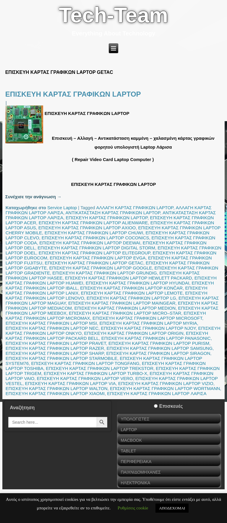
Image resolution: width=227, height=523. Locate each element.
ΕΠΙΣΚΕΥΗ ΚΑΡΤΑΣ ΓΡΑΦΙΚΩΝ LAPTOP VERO (85, 378)
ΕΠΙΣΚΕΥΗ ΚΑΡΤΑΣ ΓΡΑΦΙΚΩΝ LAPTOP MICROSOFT (147, 318)
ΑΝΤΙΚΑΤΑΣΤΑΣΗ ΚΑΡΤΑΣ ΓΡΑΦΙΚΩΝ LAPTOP (113, 212)
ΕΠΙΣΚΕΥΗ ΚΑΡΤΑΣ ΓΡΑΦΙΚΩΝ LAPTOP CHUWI (94, 232)
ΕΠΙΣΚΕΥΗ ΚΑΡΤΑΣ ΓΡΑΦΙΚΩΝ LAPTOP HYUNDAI (137, 282)
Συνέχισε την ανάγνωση (33, 196)
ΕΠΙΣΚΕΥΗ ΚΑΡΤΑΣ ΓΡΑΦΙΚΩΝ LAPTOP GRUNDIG (104, 272)
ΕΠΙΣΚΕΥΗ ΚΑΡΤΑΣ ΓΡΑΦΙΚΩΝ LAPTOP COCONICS (95, 237)
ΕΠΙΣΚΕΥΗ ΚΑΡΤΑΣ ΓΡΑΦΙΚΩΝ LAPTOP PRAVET (56, 343)
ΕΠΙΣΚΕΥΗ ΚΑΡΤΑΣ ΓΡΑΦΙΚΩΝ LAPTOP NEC (52, 328)
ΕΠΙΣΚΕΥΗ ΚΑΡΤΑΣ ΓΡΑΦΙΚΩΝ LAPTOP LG (131, 298)
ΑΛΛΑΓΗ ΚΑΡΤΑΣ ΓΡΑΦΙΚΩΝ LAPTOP (135, 207)
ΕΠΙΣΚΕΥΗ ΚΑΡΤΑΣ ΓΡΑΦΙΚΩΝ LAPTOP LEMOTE (132, 292)
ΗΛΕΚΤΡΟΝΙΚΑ (135, 482)
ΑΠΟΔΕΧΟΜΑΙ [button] (172, 508)
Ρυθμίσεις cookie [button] (133, 508)
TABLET (128, 451)
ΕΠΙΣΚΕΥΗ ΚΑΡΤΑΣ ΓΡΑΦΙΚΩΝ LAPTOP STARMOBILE (61, 358)
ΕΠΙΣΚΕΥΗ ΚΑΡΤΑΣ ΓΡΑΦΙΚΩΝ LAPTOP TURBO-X (95, 373)
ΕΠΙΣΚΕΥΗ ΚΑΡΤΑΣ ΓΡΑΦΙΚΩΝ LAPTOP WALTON (57, 388)
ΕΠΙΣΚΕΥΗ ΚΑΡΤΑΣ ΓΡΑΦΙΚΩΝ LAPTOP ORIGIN (134, 333)
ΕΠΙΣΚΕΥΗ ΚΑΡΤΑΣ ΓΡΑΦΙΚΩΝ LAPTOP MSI (51, 323)
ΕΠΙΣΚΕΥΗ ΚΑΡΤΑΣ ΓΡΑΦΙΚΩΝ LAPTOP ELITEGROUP (94, 252)
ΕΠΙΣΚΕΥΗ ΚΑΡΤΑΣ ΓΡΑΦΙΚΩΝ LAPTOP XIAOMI (55, 393)
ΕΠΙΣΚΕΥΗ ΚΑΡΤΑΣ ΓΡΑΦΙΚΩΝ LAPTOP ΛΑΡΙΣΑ (156, 393)
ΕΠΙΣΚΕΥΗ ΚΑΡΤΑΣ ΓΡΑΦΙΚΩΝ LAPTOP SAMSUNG (160, 348)
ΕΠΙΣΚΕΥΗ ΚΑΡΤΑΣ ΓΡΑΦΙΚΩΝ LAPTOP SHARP (55, 353)
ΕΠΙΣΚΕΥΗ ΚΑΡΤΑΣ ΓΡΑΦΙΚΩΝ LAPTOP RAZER (55, 348)
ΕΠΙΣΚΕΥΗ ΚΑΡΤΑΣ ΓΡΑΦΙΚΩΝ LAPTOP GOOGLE (100, 267)
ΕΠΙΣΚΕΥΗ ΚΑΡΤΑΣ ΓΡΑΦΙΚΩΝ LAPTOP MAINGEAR (122, 303)
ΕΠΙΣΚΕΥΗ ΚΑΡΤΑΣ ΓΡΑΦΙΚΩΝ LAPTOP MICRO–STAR (125, 313)
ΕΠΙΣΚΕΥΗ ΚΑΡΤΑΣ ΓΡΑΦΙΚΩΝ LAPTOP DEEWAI (89, 242)
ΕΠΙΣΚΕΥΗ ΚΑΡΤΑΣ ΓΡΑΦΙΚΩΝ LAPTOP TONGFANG (85, 363)
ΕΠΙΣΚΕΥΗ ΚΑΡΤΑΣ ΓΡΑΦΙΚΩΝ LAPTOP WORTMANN (165, 388)
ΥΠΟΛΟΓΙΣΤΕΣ (135, 419)
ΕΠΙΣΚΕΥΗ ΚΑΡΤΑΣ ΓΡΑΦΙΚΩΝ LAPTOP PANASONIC (156, 338)
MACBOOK (131, 440)
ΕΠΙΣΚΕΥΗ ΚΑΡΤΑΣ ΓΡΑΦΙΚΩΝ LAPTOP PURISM (158, 343)
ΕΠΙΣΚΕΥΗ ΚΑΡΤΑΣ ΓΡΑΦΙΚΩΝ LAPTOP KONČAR (131, 287)
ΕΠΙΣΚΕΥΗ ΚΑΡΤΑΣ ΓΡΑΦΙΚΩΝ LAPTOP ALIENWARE (93, 222)
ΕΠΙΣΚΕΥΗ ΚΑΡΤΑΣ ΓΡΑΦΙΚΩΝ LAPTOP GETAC (94, 262)
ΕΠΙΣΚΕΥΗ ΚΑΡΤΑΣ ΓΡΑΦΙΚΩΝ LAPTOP (73, 94)
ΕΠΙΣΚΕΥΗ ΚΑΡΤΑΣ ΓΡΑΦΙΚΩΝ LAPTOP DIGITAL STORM (96, 247)
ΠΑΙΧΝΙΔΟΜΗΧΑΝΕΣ (140, 472)
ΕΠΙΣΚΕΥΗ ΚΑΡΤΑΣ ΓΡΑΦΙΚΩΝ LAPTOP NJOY (148, 328)
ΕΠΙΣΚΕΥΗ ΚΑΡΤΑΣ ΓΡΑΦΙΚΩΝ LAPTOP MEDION (125, 308)
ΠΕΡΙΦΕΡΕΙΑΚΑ (136, 461)
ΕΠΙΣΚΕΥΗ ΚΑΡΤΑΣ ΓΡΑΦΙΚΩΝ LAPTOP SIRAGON (158, 353)
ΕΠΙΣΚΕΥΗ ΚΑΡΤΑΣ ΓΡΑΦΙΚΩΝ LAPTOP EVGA (97, 257)
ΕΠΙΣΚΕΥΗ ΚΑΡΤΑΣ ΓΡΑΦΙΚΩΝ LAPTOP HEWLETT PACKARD (128, 277)
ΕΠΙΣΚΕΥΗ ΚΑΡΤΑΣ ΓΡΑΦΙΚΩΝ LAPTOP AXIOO (87, 227)
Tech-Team (113, 15)
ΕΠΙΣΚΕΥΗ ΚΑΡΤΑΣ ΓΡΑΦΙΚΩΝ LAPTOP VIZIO (165, 383)
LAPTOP (129, 429)
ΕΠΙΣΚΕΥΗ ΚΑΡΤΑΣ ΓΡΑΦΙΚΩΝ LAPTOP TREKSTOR (99, 368)
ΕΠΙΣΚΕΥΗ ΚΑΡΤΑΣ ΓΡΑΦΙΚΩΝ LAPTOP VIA (70, 383)
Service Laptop (62, 207)
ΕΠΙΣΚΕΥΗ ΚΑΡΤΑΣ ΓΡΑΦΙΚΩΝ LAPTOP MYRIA (148, 323)
